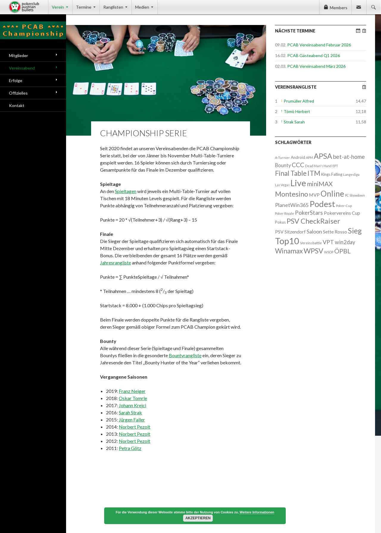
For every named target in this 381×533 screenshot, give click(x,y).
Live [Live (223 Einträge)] (298, 183)
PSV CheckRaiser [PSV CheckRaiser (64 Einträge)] (313, 221)
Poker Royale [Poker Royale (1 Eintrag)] (284, 213)
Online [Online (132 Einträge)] (332, 193)
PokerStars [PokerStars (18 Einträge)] (309, 212)
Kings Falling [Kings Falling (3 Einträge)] (331, 174)
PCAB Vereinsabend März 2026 (316, 66)
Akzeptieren (198, 518)
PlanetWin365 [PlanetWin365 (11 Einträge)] (292, 205)
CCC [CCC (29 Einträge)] (298, 164)
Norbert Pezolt (134, 426)
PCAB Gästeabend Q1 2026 (313, 55)
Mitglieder (18, 55)
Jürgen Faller (132, 419)
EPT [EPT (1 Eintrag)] (335, 166)
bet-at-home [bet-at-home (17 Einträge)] (349, 156)
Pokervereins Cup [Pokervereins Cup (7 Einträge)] (342, 213)
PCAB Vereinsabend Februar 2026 (319, 44)
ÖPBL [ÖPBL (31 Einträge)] (342, 251)
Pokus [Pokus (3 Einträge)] (280, 222)
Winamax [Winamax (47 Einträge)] (289, 251)
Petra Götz (130, 448)
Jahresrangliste (115, 262)
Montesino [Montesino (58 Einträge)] (291, 194)
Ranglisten (113, 7)
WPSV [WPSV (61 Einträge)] (313, 251)
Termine (83, 7)
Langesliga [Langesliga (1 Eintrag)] (351, 174)
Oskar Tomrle (133, 398)
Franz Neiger (132, 391)
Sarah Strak (130, 412)
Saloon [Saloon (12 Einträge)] (314, 231)
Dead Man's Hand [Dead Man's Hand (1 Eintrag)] (318, 166)
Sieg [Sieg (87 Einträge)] (355, 230)
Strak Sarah (294, 121)
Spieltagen (125, 191)
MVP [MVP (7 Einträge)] (314, 194)
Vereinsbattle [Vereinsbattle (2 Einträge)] (311, 243)
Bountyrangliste (185, 355)
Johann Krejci (132, 405)
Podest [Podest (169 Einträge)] (322, 204)
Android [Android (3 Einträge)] (298, 157)
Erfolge (15, 80)
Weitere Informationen (257, 512)
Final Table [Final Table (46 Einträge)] (291, 173)
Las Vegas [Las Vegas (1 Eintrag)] (282, 185)
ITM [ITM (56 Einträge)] (313, 173)
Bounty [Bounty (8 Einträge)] (283, 165)
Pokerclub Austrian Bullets (28, 7)
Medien (142, 7)
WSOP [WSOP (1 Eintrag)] (328, 252)
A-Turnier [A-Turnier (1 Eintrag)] (282, 157)
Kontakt (16, 105)
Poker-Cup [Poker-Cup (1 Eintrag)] (344, 206)
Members (338, 7)
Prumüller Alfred (299, 101)
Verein (58, 7)
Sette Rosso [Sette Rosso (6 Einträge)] (335, 231)
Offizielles (18, 92)
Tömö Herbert (297, 111)
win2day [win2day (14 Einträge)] (345, 242)
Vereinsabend (22, 67)
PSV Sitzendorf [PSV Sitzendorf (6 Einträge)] (290, 231)
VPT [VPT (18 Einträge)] (328, 242)
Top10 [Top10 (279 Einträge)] (287, 241)
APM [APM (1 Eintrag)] (309, 157)
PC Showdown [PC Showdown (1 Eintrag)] (355, 195)
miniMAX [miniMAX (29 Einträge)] (319, 183)
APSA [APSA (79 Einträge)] (323, 156)
